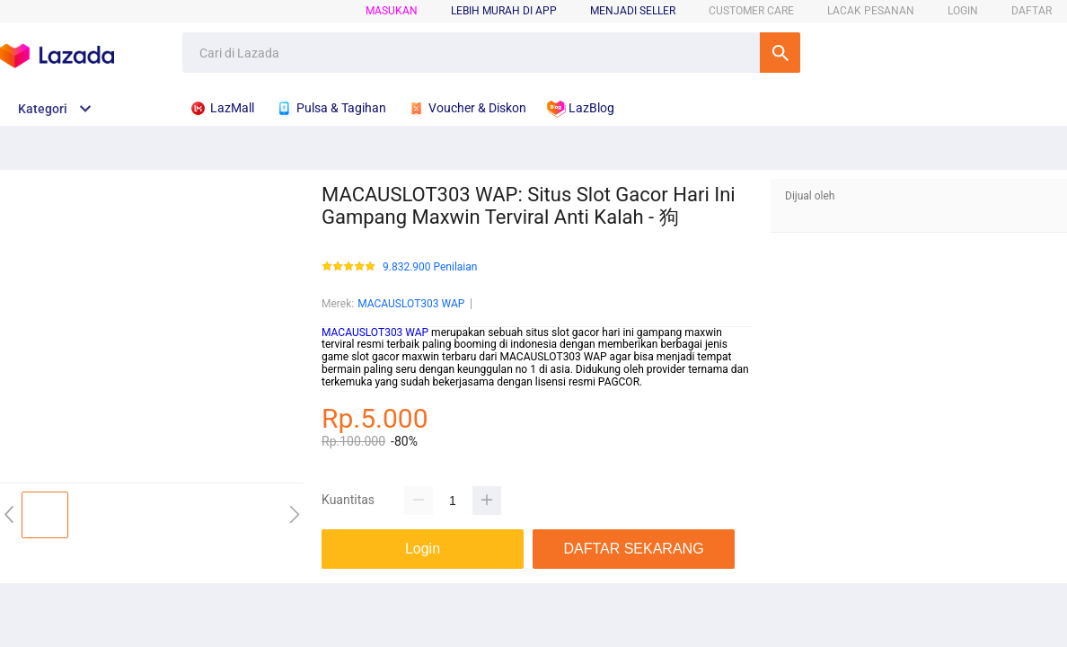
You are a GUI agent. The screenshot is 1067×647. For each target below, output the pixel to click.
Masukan (392, 10)
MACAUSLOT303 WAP (410, 303)
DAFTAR (1031, 10)
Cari (780, 52)
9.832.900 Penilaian (430, 267)
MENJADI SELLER (632, 10)
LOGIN (963, 10)
